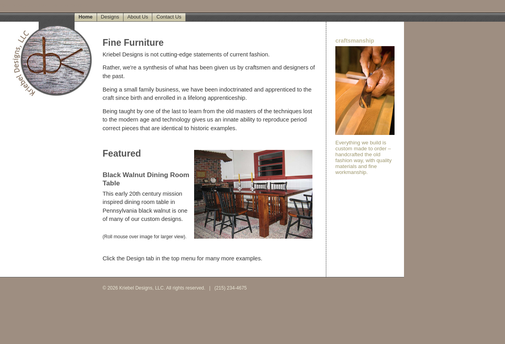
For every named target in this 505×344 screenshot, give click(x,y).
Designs (110, 17)
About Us (137, 17)
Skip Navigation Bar (23, 5)
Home (86, 17)
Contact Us (168, 17)
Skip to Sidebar (69, 5)
